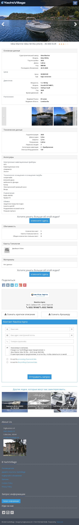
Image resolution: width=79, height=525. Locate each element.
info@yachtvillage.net (11, 437)
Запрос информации (11, 501)
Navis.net (60, 522)
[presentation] (39, 368)
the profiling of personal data (27, 362)
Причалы (5, 479)
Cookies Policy (7, 483)
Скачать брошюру (59, 314)
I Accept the (23, 359)
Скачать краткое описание (20, 314)
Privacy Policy (7, 487)
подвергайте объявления (12, 476)
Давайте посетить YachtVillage (13, 472)
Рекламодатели (8, 468)
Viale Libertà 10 (9, 431)
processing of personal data (27, 359)
